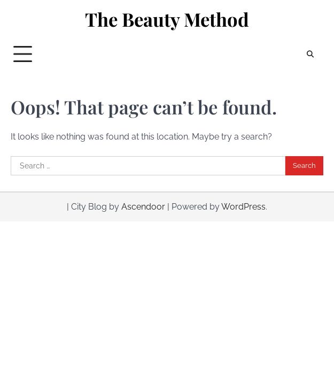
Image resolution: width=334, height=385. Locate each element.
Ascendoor (143, 207)
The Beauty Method (167, 19)
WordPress (243, 207)
